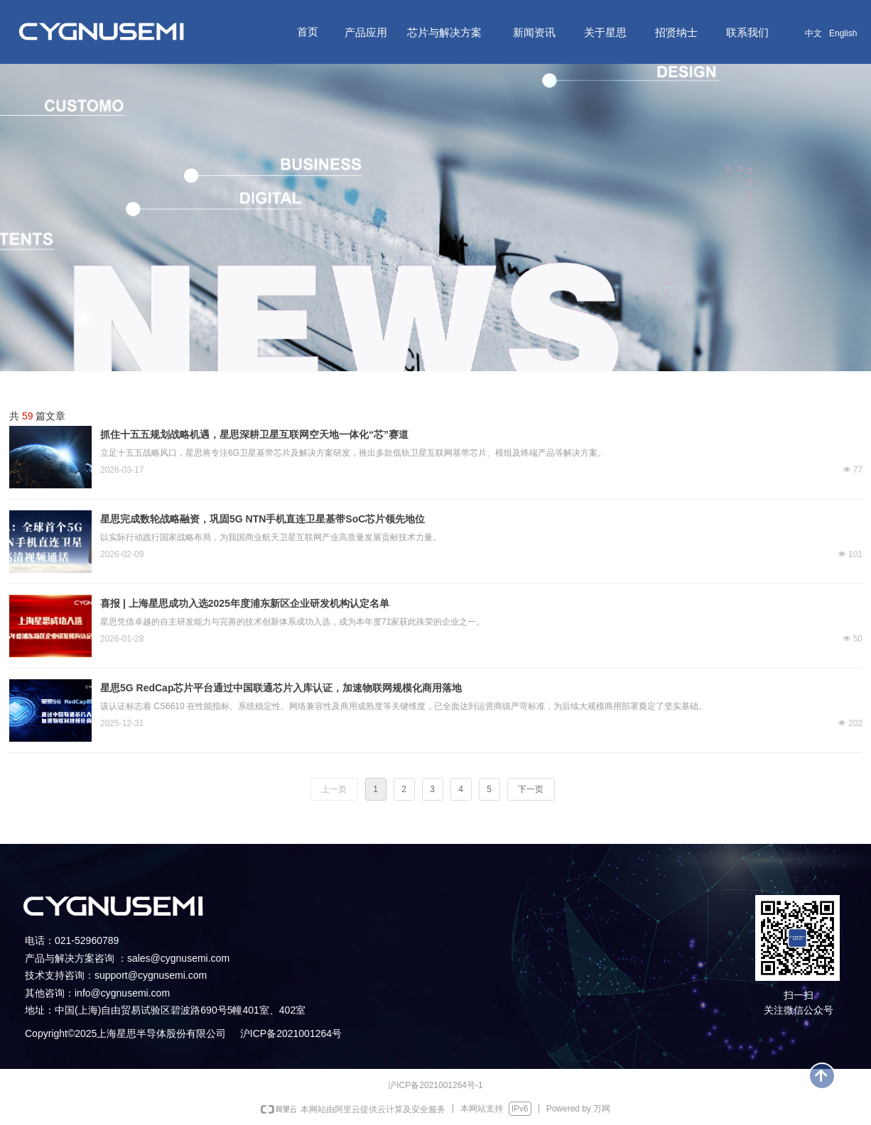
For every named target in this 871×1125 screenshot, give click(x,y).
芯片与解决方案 (444, 32)
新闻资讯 (534, 32)
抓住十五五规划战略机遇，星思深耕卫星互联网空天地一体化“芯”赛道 (254, 434)
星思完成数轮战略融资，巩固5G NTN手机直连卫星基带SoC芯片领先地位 (262, 519)
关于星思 (605, 32)
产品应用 (366, 32)
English (843, 33)
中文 (813, 33)
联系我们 (747, 32)
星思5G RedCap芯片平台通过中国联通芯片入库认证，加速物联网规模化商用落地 (281, 687)
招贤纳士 (676, 32)
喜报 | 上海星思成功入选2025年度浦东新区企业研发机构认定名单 (244, 603)
